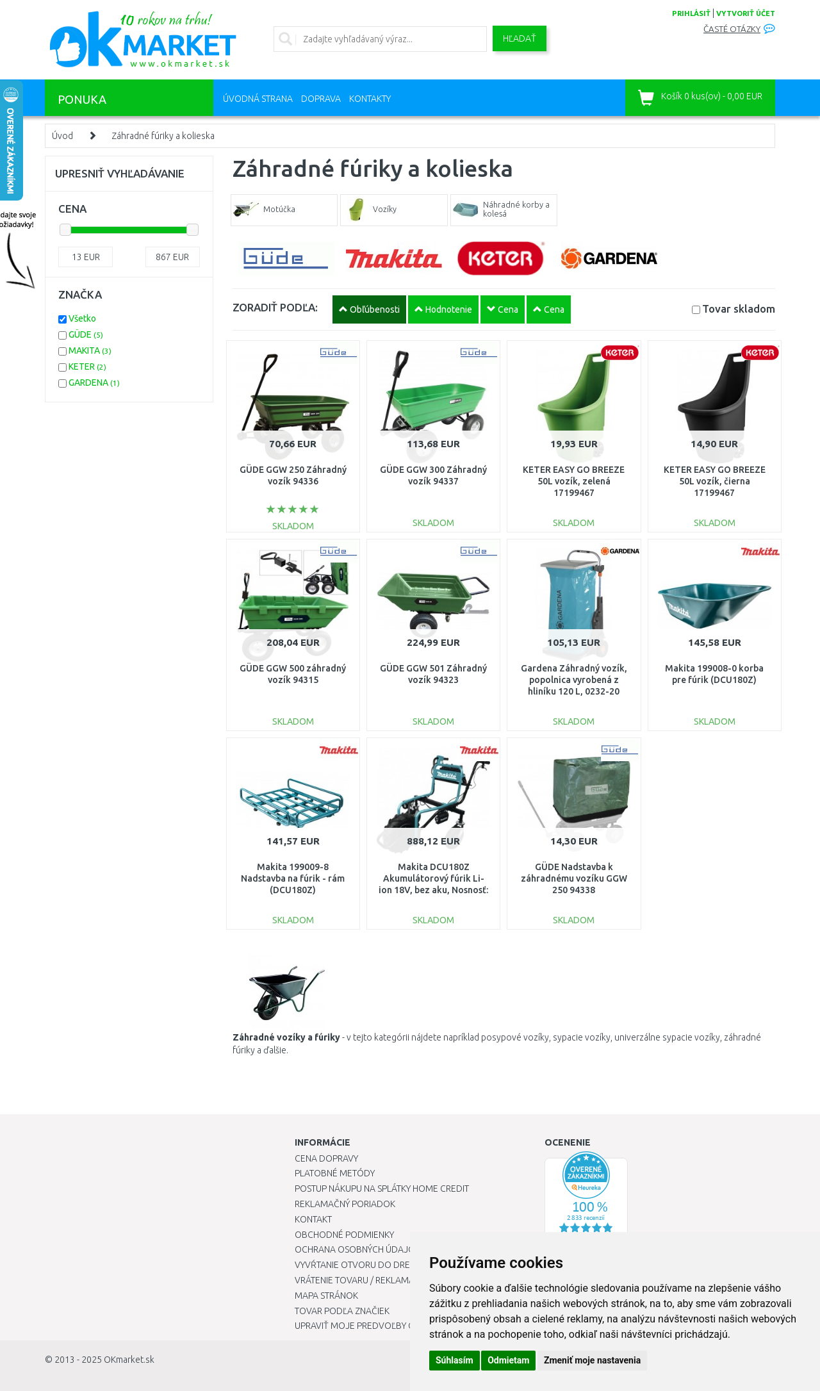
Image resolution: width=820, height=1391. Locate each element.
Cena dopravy (326, 1158)
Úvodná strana (258, 99)
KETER (87, 366)
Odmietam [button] (508, 1360)
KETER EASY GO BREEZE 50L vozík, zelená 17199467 (574, 481)
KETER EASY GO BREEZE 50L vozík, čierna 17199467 (715, 481)
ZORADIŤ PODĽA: (275, 307)
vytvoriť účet (745, 13)
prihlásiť (691, 13)
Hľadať (519, 38)
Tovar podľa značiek (342, 1311)
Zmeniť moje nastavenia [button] (592, 1360)
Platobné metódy (335, 1173)
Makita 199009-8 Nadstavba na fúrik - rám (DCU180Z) (293, 878)
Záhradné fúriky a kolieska (163, 136)
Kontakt (313, 1219)
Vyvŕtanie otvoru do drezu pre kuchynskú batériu (409, 1265)
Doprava (321, 99)
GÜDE (86, 334)
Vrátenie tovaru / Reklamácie (361, 1280)
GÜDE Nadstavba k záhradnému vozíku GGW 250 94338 (574, 878)
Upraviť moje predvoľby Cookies (370, 1326)
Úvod (62, 136)
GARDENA (94, 382)
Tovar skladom (738, 308)
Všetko (82, 318)
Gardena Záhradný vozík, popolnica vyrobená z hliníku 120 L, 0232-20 (574, 679)
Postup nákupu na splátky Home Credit (382, 1188)
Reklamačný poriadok (345, 1204)
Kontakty (370, 99)
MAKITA (90, 350)
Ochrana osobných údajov (358, 1249)
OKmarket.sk (129, 1359)
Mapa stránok (326, 1295)
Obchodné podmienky (344, 1235)
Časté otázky (731, 29)
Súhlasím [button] (454, 1360)
